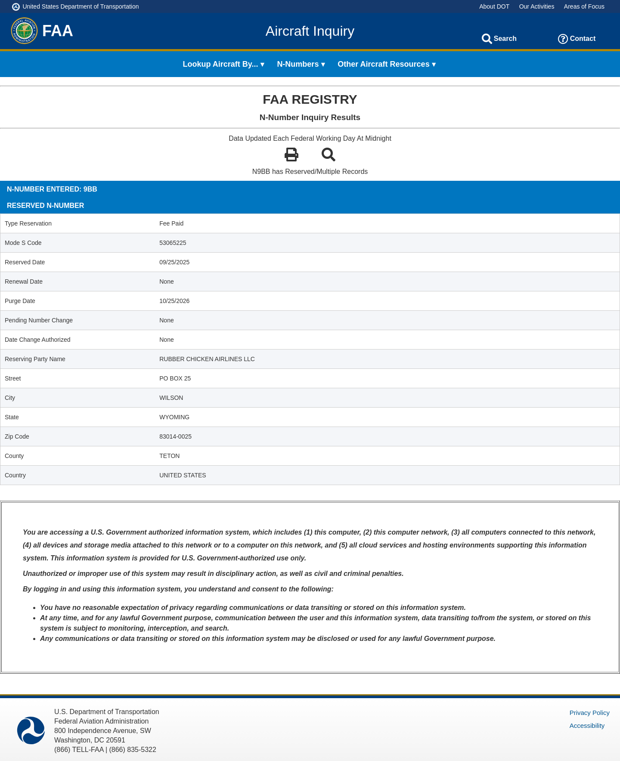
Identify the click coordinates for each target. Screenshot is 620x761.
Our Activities (537, 6)
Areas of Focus (584, 6)
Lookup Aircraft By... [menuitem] (220, 64)
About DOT (494, 6)
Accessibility (587, 725)
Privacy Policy (590, 712)
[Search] (487, 39)
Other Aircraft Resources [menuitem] (383, 64)
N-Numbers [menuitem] (298, 64)
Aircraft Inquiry (310, 31)
